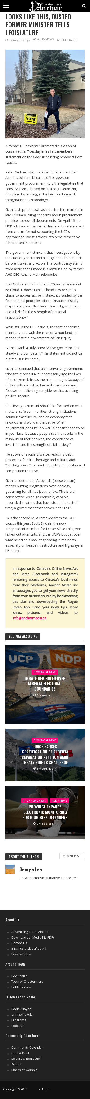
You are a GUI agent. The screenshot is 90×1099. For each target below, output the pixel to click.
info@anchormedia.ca (29, 618)
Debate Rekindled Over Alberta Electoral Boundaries (45, 684)
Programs (18, 1020)
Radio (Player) (21, 1009)
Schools (17, 1064)
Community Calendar (27, 1047)
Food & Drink (20, 1053)
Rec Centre (19, 976)
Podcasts (18, 1026)
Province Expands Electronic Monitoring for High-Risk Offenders (45, 812)
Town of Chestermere (27, 981)
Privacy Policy (21, 954)
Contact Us (19, 943)
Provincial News (45, 672)
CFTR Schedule (22, 1014)
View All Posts (72, 856)
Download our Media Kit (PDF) (32, 937)
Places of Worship (24, 1070)
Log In (46, 1089)
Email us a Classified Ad (28, 948)
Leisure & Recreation (26, 1058)
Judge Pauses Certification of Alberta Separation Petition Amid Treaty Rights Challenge (45, 754)
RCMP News (59, 800)
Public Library (21, 987)
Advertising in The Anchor (30, 932)
